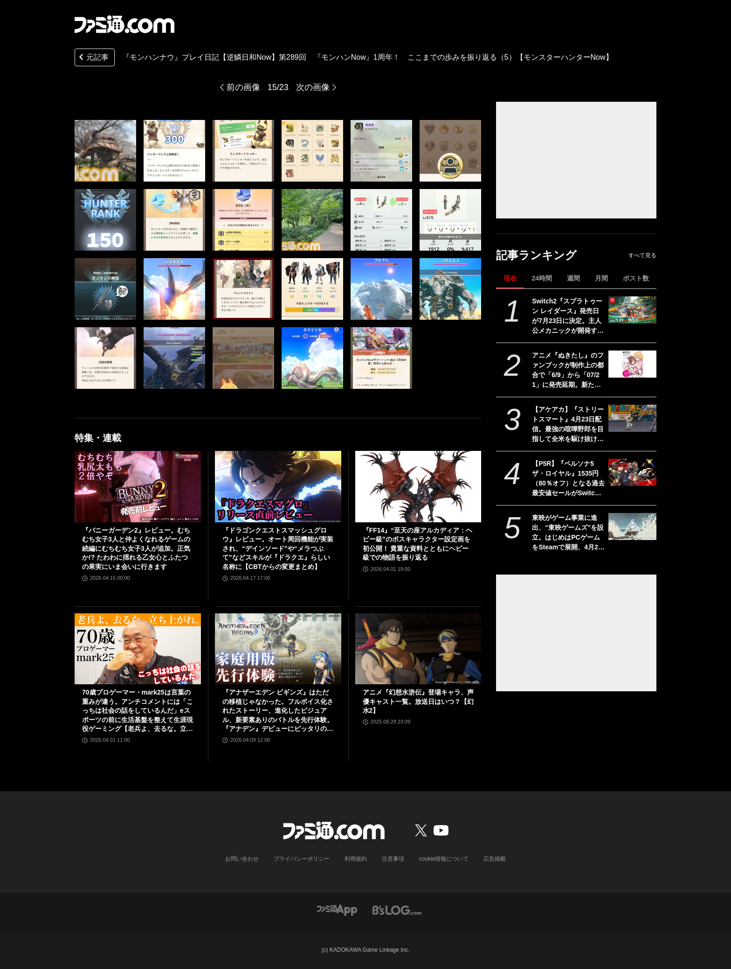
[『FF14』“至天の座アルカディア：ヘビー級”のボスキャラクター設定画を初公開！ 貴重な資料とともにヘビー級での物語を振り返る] (418, 486)
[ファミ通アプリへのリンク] (337, 909)
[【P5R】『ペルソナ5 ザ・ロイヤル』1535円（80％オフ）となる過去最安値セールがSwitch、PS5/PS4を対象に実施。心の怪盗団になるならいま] (632, 472)
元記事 (93, 58)
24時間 (541, 278)
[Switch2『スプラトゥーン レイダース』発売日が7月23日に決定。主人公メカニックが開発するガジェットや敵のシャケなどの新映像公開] (632, 309)
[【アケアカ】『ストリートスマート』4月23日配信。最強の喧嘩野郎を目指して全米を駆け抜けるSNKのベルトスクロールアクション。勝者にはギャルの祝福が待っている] (632, 418)
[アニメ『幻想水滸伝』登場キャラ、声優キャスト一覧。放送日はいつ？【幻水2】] (418, 648)
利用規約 (356, 859)
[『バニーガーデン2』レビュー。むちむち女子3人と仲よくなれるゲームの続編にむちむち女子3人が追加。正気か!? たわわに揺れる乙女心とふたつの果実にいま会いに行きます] (138, 486)
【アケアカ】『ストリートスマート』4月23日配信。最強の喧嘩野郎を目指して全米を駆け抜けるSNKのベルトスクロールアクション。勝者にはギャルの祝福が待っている (568, 425)
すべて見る (642, 255)
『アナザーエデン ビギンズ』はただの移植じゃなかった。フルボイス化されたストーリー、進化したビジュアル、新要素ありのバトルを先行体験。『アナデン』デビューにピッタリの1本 (277, 711)
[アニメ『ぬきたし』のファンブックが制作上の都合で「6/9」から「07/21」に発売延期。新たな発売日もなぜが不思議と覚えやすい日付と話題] (632, 364)
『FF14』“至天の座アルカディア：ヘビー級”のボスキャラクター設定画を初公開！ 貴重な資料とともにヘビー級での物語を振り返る (418, 544)
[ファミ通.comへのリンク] (124, 24)
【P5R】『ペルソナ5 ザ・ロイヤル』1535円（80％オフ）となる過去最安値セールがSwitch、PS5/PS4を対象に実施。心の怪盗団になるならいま (568, 479)
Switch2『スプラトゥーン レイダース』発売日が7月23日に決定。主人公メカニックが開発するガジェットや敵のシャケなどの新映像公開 (568, 316)
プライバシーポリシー (302, 859)
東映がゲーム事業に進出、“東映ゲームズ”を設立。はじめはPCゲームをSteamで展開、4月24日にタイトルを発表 (568, 533)
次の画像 (313, 87)
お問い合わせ (242, 859)
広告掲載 (494, 859)
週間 (573, 278)
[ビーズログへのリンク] (396, 909)
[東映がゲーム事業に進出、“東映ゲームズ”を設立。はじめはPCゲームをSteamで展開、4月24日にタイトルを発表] (632, 526)
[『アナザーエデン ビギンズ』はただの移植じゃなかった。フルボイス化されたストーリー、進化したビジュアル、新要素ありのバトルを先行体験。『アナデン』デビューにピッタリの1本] (278, 648)
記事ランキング (536, 255)
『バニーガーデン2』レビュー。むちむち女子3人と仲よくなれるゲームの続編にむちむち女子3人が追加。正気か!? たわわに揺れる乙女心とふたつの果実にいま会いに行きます (136, 548)
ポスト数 (636, 278)
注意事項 (393, 859)
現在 (510, 278)
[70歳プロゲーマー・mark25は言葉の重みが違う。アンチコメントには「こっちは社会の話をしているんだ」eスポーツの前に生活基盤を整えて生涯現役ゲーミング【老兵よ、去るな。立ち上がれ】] (138, 648)
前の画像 (243, 87)
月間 (601, 278)
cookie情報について (444, 859)
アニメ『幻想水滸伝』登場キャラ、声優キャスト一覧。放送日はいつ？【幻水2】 (418, 701)
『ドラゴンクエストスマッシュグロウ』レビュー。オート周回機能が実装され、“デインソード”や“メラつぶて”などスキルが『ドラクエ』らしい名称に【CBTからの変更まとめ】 (277, 548)
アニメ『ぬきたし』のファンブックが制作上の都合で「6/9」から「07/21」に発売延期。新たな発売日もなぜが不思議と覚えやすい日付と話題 (568, 370)
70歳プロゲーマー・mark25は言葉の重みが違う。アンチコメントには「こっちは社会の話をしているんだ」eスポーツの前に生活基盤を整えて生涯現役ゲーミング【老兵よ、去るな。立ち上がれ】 (137, 711)
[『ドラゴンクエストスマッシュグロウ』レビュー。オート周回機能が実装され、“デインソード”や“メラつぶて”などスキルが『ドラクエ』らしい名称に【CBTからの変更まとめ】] (278, 486)
